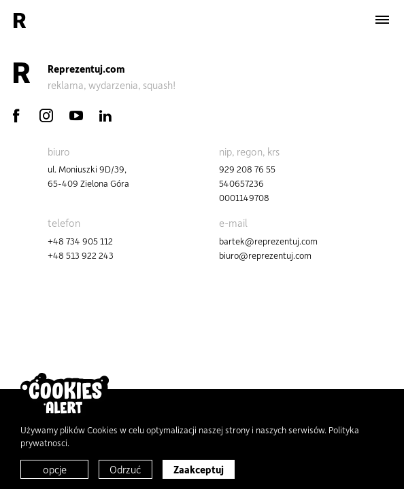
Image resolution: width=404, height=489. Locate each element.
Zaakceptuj (198, 469)
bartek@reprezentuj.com (268, 241)
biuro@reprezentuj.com (265, 255)
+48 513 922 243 (81, 255)
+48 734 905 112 (80, 241)
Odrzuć (125, 469)
